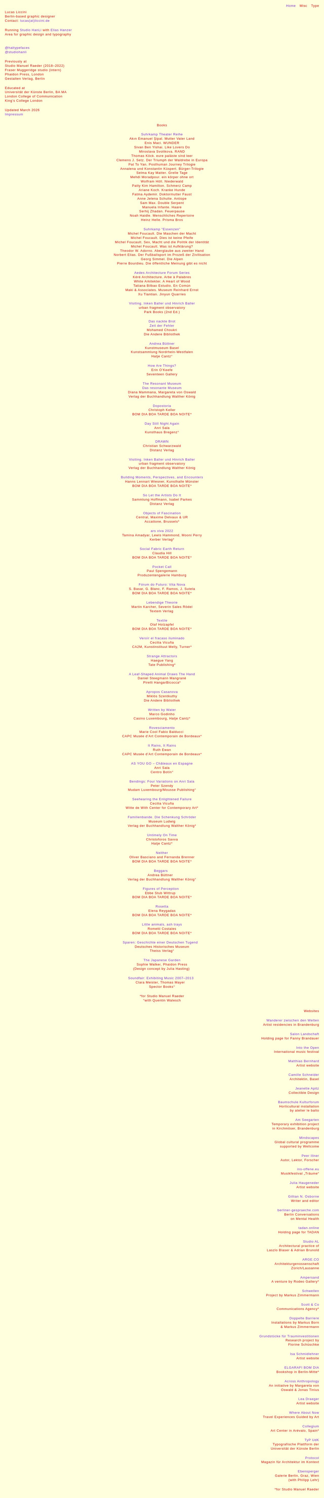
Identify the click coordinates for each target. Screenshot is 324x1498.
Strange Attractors (162, 656)
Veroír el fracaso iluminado (162, 638)
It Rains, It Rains (162, 745)
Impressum (14, 114)
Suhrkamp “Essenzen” (162, 229)
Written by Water (162, 710)
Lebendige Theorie (162, 602)
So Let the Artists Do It (162, 495)
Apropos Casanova (162, 692)
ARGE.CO (310, 1259)
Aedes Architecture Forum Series (162, 273)
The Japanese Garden (162, 960)
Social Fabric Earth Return (162, 549)
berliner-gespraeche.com (298, 1210)
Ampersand (309, 1277)
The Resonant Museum (162, 383)
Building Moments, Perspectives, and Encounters (162, 477)
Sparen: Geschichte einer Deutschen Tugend (160, 942)
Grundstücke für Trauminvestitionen (289, 1336)
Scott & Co (310, 1304)
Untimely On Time (162, 835)
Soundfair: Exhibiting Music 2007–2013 (161, 978)
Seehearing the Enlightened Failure (162, 799)
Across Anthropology (302, 1381)
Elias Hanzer (61, 30)
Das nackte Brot (162, 321)
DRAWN (162, 441)
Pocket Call (162, 567)
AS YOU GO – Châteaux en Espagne (162, 763)
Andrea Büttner (162, 343)
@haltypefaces (17, 48)
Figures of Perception (161, 889)
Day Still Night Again (162, 423)
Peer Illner (310, 1156)
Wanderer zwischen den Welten (293, 1020)
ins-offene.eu (308, 1169)
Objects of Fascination (162, 513)
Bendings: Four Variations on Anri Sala (162, 781)
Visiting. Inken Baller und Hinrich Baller (162, 303)
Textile (161, 620)
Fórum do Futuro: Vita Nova (162, 584)
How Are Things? (162, 365)
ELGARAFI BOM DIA (301, 1367)
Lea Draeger (308, 1399)
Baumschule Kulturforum (298, 1102)
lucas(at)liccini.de (35, 21)
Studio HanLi (31, 30)
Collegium (310, 1426)
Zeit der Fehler (162, 325)
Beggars (161, 871)
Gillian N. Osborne (303, 1196)
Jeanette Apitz (307, 1088)
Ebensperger (308, 1471)
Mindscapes (309, 1138)
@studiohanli (16, 52)
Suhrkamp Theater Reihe (162, 134)
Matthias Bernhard (303, 1061)
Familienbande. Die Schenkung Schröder (162, 817)
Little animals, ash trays (162, 924)
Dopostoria (162, 406)
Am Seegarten (307, 1120)
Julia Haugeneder (304, 1183)
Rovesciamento (162, 728)
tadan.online (308, 1228)
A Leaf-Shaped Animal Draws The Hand (162, 674)
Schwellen (310, 1291)
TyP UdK (312, 1440)
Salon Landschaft (304, 1034)
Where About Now (304, 1412)
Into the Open (307, 1048)
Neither (162, 853)
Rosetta (161, 906)
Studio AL (311, 1241)
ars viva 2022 (162, 531)
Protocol (312, 1458)
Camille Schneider (304, 1075)
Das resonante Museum (162, 388)
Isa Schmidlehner (304, 1354)
